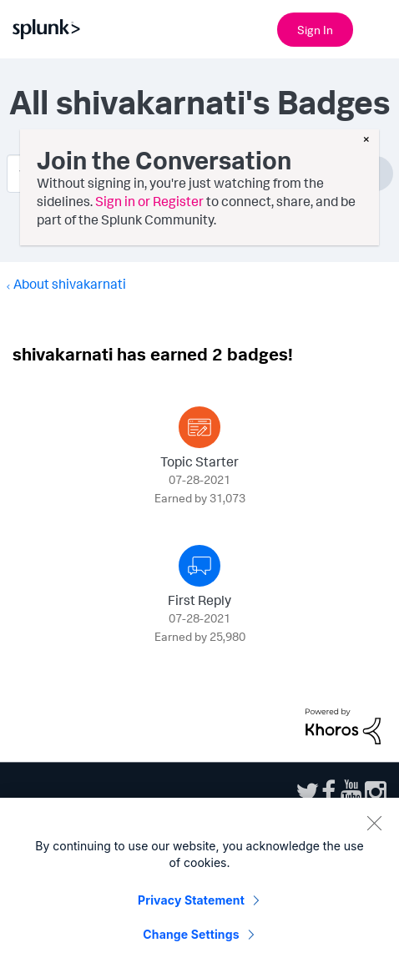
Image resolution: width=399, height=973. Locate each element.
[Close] (374, 829)
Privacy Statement (191, 907)
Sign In (315, 30)
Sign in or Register (149, 201)
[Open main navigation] (376, 27)
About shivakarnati (69, 283)
